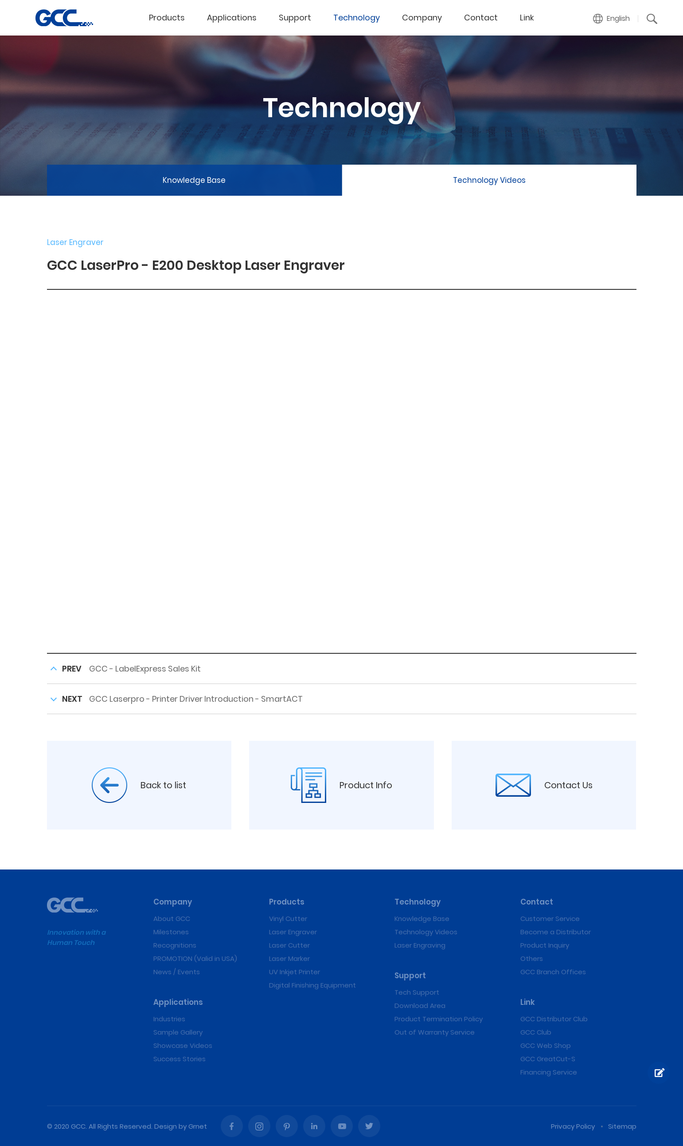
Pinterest (287, 1126)
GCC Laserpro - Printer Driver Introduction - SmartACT (196, 698)
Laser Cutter (289, 945)
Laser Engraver (293, 932)
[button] (611, 19)
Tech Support (416, 992)
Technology (356, 17)
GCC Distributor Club (554, 1018)
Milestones (171, 932)
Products (167, 17)
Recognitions (174, 945)
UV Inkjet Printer (294, 971)
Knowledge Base (194, 180)
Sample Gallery (178, 1032)
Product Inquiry (544, 945)
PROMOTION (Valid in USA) (195, 958)
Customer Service (550, 918)
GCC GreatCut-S (547, 1058)
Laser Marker (289, 958)
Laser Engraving (419, 945)
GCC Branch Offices (553, 971)
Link (527, 17)
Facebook (232, 1126)
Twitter (369, 1126)
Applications (232, 17)
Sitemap (622, 1126)
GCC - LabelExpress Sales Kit (145, 668)
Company (422, 17)
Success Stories (179, 1058)
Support (295, 17)
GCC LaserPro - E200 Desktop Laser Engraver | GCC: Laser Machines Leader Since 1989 (64, 18)
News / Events (176, 971)
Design (165, 1126)
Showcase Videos (182, 1045)
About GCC (171, 918)
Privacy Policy (573, 1126)
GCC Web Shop (545, 1045)
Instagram (259, 1126)
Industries (169, 1018)
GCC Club (535, 1032)
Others (531, 958)
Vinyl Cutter (288, 918)
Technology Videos (489, 180)
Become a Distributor (555, 932)
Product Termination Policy (438, 1018)
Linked (314, 1126)
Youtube (342, 1126)
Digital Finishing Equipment (312, 985)
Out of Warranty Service (434, 1032)
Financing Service (548, 1072)
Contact (481, 17)
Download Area (419, 1005)
